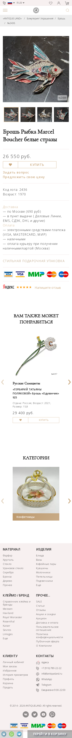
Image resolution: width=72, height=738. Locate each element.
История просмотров (15, 674)
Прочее (7, 585)
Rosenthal (9, 621)
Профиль (8, 679)
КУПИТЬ (37, 165)
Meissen (8, 608)
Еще (38, 585)
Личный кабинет (13, 662)
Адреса (42, 663)
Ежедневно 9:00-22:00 (50, 690)
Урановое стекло (13, 568)
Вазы (39, 559)
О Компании (44, 645)
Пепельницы (44, 576)
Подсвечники (44, 581)
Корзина (8, 683)
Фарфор (7, 555)
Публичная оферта (47, 641)
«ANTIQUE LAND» (12, 18)
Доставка (10, 207)
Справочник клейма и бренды (17, 603)
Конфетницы (26, 517)
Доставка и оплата (47, 622)
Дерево (7, 581)
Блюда (40, 555)
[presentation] (3, 381)
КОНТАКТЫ (45, 656)
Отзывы (41, 610)
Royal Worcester (12, 617)
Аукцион (41, 618)
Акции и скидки (46, 614)
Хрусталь (8, 559)
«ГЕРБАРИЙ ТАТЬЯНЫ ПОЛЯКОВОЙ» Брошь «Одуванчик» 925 (36, 393)
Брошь (61, 18)
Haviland (8, 613)
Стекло (7, 564)
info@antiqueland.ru (49, 673)
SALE (39, 601)
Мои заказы (10, 666)
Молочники (43, 572)
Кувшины (42, 568)
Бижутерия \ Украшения (40, 18)
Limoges (8, 634)
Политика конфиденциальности (49, 636)
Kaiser (6, 625)
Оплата (9, 225)
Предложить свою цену (24, 177)
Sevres (7, 630)
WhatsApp (44, 679)
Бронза (7, 576)
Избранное (10, 670)
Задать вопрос (16, 172)
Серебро (8, 572)
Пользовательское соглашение (47, 628)
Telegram (43, 684)
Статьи (40, 605)
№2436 (11, 23)
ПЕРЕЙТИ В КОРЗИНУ (49, 734)
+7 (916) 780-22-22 (48, 668)
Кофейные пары (46, 564)
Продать (8, 687)
